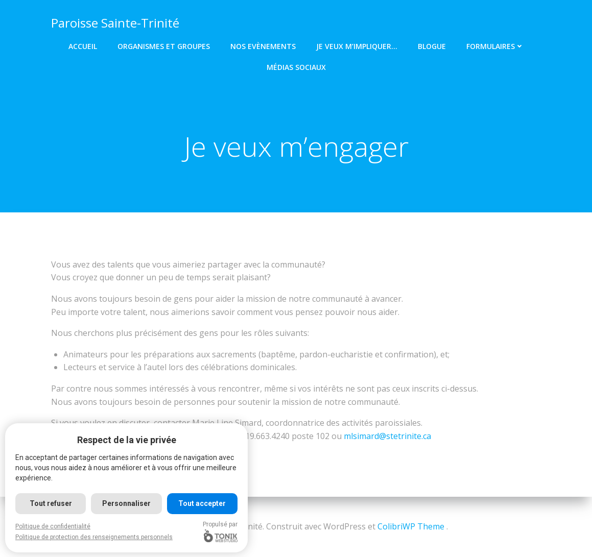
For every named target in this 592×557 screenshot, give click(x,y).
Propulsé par (220, 531)
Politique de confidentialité (52, 526)
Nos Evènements (263, 46)
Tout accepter (202, 503)
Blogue (432, 46)
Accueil (82, 46)
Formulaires (495, 46)
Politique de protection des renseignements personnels (94, 537)
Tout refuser (51, 503)
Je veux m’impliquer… (356, 46)
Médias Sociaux (296, 67)
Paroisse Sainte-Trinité (115, 22)
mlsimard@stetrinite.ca (387, 436)
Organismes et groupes (163, 46)
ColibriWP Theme (410, 526)
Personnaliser (126, 503)
